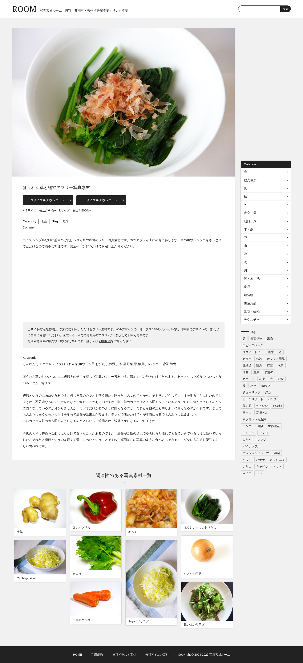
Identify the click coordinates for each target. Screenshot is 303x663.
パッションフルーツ (256, 453)
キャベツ (262, 466)
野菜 (65, 221)
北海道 (247, 365)
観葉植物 (256, 338)
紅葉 (270, 365)
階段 (281, 379)
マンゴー (248, 432)
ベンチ (272, 399)
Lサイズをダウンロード (101, 200)
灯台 (268, 392)
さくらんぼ (277, 459)
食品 (44, 221)
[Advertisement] (124, 285)
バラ (253, 385)
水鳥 (281, 365)
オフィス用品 (276, 358)
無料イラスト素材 (124, 654)
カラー (247, 358)
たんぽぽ (262, 406)
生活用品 (250, 303)
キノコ (247, 473)
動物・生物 (252, 311)
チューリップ (251, 392)
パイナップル (251, 446)
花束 (262, 379)
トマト (277, 466)
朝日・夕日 (252, 221)
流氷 (271, 352)
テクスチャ (252, 319)
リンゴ (263, 432)
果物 (270, 338)
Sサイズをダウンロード (48, 200)
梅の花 (265, 385)
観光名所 (250, 180)
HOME (77, 654)
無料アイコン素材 (157, 654)
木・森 (248, 229)
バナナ (260, 459)
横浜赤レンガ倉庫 (254, 419)
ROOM (24, 8)
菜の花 (247, 406)
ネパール (248, 379)
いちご (247, 466)
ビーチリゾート (253, 399)
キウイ (247, 459)
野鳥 (259, 365)
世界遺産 (274, 426)
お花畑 (277, 406)
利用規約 (105, 341)
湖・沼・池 (252, 278)
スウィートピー (253, 352)
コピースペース (253, 345)
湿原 (256, 372)
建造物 (248, 295)
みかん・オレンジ (254, 439)
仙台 (246, 372)
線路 (259, 358)
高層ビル (262, 412)
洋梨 (277, 453)
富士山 (247, 412)
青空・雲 (250, 213)
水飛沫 (268, 372)
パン (259, 473)
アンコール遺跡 (253, 426)
